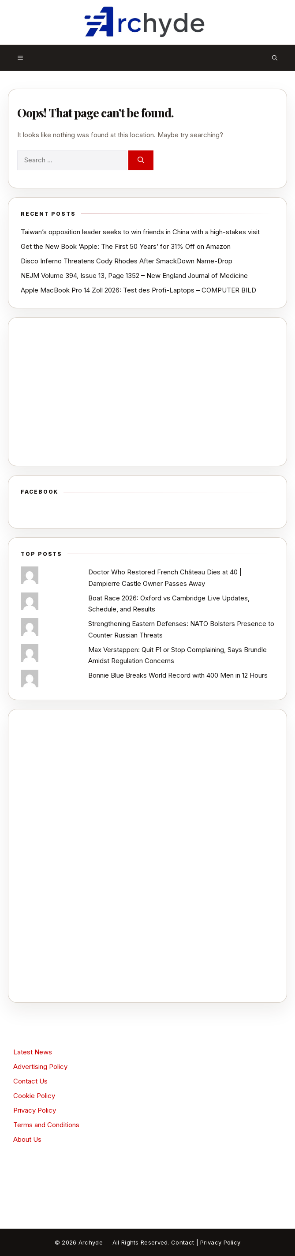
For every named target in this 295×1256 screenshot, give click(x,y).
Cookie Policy (34, 1095)
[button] (274, 58)
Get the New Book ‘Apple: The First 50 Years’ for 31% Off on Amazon (126, 246)
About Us (27, 1139)
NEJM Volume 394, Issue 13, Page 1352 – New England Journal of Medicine (134, 275)
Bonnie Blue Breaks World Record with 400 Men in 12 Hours (178, 675)
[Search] (140, 160)
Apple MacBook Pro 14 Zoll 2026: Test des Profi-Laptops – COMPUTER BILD (138, 290)
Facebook (39, 491)
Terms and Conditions (46, 1125)
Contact (182, 1242)
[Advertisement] (147, 392)
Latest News (32, 1052)
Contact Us (30, 1081)
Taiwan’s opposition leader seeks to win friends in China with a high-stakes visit (140, 232)
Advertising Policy (40, 1066)
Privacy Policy (34, 1110)
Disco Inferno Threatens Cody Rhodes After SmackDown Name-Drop (126, 261)
